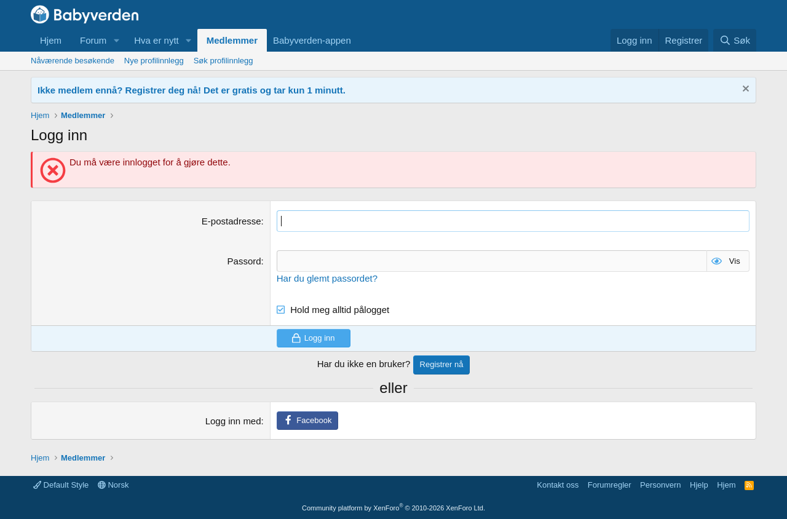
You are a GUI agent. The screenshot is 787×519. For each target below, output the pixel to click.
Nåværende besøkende (72, 60)
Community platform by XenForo (393, 508)
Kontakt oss (558, 484)
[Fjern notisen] (744, 90)
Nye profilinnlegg (154, 60)
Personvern (660, 484)
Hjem (50, 40)
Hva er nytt (156, 40)
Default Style (61, 484)
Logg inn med (233, 421)
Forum (93, 40)
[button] (116, 40)
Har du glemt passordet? (327, 278)
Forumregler (609, 484)
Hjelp (699, 484)
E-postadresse (231, 221)
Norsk (113, 484)
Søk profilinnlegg (223, 60)
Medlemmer (232, 40)
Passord (244, 261)
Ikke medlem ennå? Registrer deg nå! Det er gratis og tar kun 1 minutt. (192, 90)
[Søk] (734, 40)
